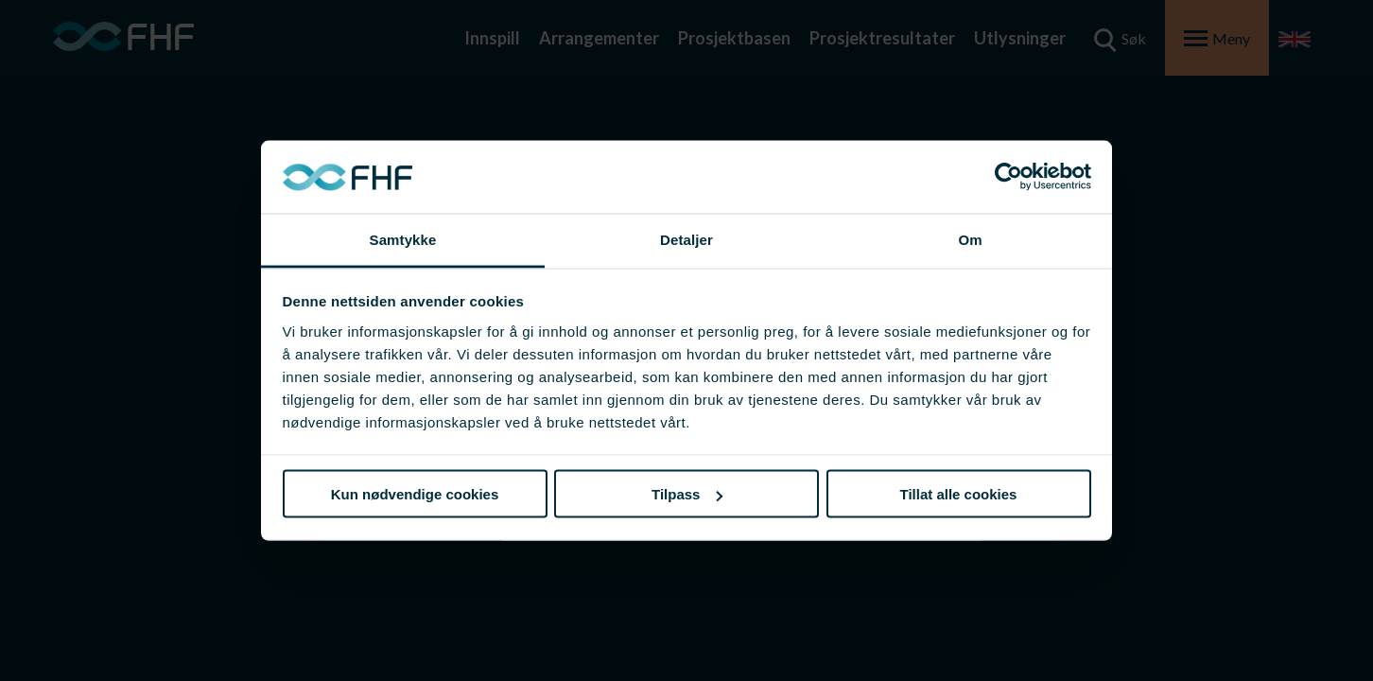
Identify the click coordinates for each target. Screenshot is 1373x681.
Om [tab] (970, 239)
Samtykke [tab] (403, 239)
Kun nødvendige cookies (415, 494)
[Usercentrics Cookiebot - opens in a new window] (1008, 177)
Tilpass (687, 494)
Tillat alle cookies (958, 494)
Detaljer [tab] (686, 239)
